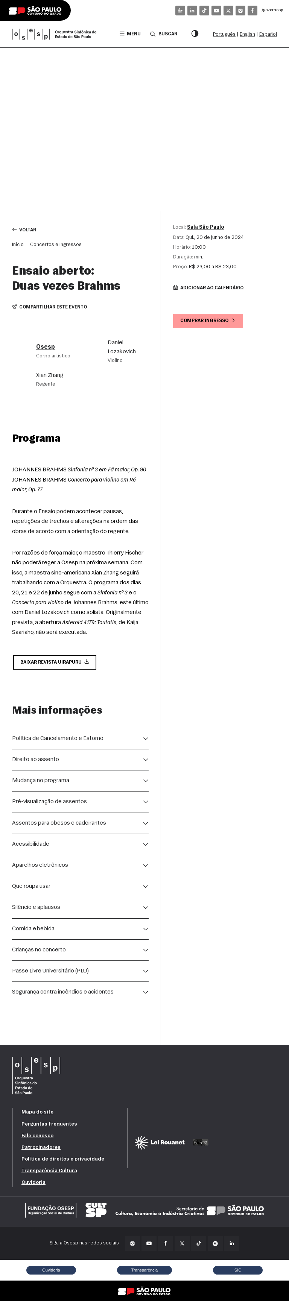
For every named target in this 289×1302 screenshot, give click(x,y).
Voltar (24, 229)
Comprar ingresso (209, 321)
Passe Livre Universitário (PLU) (50, 972)
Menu (129, 34)
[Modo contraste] (195, 34)
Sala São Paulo (205, 227)
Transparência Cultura (49, 1171)
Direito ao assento (35, 760)
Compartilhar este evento (50, 307)
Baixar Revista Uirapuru (56, 662)
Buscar (163, 34)
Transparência (144, 1271)
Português (224, 34)
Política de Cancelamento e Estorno (57, 739)
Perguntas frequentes (49, 1125)
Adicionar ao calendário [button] (210, 288)
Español (268, 34)
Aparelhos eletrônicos (40, 866)
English (247, 34)
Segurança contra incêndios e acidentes (63, 993)
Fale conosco (37, 1136)
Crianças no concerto (39, 951)
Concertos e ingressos (56, 245)
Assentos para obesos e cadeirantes (59, 824)
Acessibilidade (30, 845)
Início (18, 245)
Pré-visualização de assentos (49, 802)
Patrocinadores (41, 1148)
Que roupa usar (31, 887)
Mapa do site (37, 1113)
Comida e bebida (33, 930)
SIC (238, 1271)
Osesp (45, 348)
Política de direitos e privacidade (62, 1160)
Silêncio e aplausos (36, 908)
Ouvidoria (33, 1183)
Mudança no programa (40, 781)
